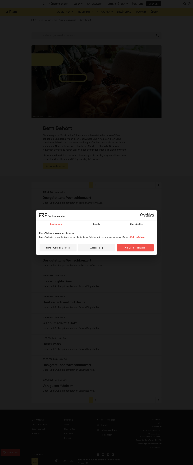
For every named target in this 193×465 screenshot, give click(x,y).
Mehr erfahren (137, 237)
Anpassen (96, 248)
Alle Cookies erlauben (135, 248)
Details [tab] (96, 224)
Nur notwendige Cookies (58, 248)
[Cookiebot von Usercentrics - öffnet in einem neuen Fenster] (142, 215)
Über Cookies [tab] (136, 224)
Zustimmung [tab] (56, 224)
